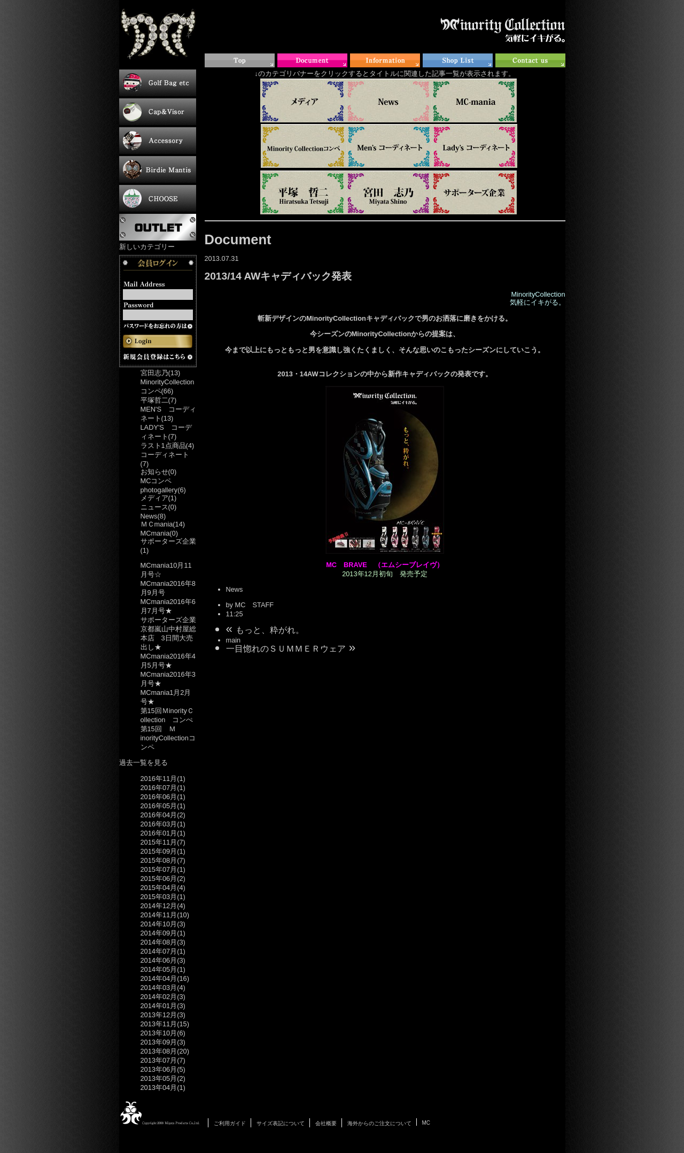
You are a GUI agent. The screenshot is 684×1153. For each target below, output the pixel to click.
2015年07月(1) (163, 869)
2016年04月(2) (163, 815)
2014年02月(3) (163, 997)
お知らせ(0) (159, 472)
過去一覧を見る (143, 763)
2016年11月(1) (163, 779)
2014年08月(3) (163, 942)
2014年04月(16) (165, 978)
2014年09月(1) (163, 933)
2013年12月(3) (163, 1015)
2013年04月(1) (163, 1088)
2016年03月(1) (163, 824)
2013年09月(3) (163, 1042)
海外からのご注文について (379, 1123)
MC (426, 1123)
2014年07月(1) (163, 951)
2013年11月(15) (165, 1024)
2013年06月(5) (163, 1069)
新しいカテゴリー (147, 247)
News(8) (153, 516)
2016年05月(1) (163, 806)
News (234, 589)
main (233, 640)
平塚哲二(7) (159, 400)
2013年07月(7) (163, 1060)
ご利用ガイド (230, 1123)
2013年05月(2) (163, 1078)
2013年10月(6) (163, 1033)
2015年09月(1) (163, 851)
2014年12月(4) (163, 906)
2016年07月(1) (163, 788)
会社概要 (326, 1123)
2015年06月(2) (163, 879)
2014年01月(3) (163, 1006)
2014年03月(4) (163, 988)
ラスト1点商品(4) (168, 446)
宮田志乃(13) (161, 373)
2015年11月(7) (163, 842)
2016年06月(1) (163, 797)
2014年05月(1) (163, 969)
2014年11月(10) (165, 915)
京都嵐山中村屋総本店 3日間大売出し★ (168, 638)
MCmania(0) (159, 533)
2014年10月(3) (163, 924)
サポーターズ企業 (168, 620)
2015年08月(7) (163, 860)
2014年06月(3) (163, 960)
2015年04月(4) (163, 888)
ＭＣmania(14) (163, 524)
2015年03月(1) (163, 897)
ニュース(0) (159, 507)
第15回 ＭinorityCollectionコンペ (168, 738)
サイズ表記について (280, 1123)
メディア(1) (159, 498)
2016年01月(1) (163, 833)
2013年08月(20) (165, 1051)
